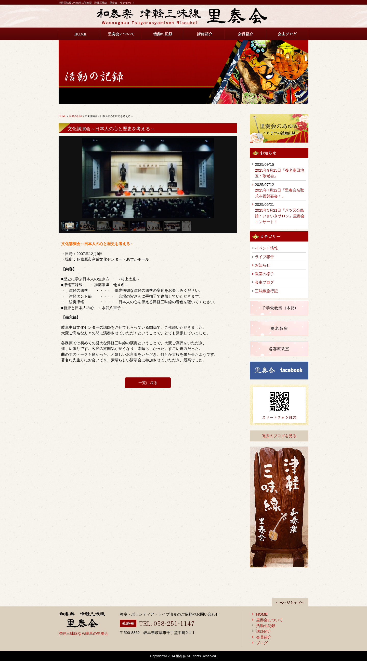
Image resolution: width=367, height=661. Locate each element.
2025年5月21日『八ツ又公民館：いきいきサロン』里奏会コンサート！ (280, 216)
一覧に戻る (148, 382)
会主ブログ (287, 34)
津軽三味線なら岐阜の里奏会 (83, 633)
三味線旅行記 (266, 291)
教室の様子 (264, 274)
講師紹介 (204, 34)
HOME (79, 34)
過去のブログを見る (279, 436)
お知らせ (262, 265)
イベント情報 (266, 248)
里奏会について (121, 34)
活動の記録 (162, 34)
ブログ (262, 643)
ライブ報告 (264, 257)
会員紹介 (245, 34)
